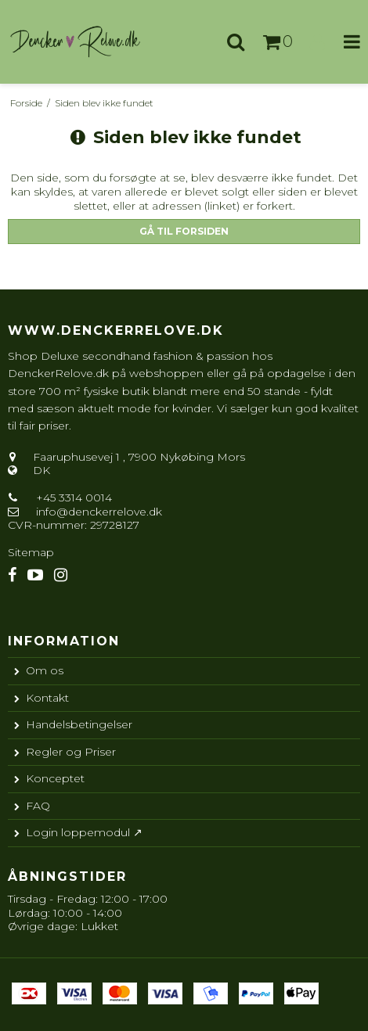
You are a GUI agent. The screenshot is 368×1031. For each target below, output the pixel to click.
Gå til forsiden (184, 231)
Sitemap (31, 552)
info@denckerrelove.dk (99, 512)
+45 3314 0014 (72, 497)
